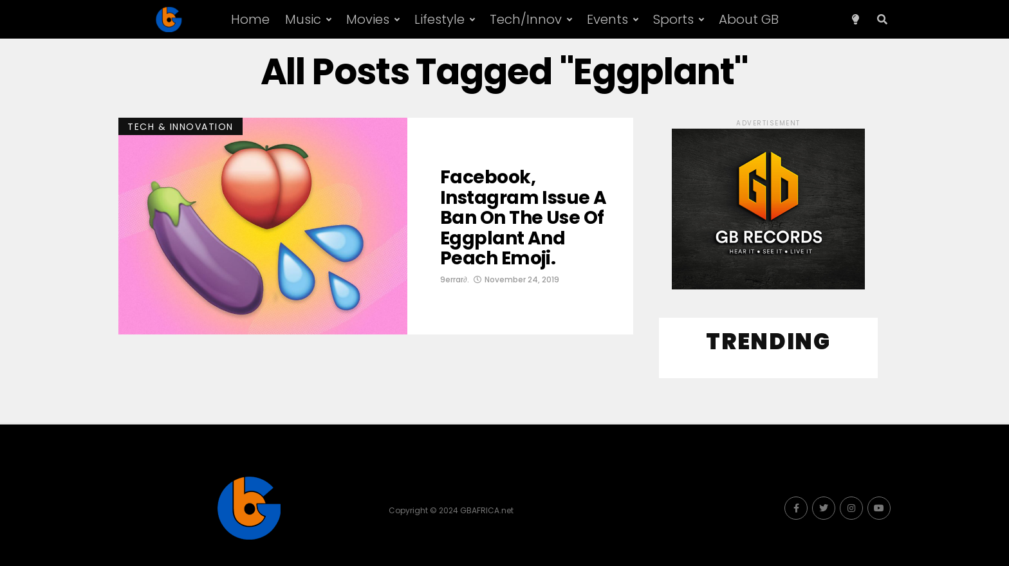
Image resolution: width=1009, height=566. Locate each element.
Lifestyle (439, 19)
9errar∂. (454, 279)
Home (250, 19)
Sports (673, 19)
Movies (367, 19)
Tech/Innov (526, 19)
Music (303, 19)
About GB (749, 19)
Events (607, 19)
